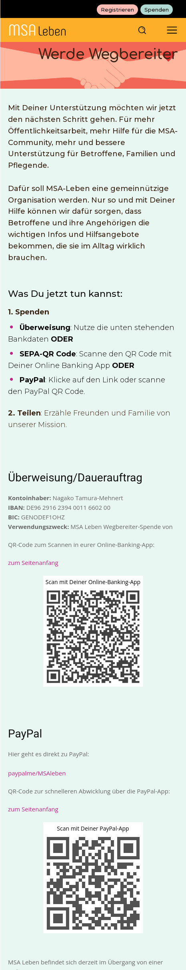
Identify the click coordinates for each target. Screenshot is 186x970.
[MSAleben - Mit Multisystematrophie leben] (68, 30)
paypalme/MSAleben (37, 773)
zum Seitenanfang (33, 562)
